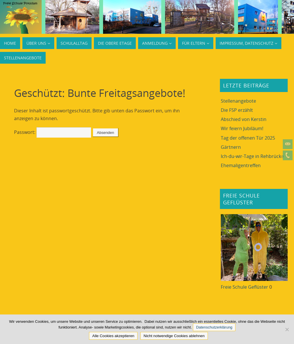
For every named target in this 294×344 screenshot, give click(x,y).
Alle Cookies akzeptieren (113, 336)
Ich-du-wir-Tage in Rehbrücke (252, 156)
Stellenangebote (238, 101)
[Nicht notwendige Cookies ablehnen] (287, 329)
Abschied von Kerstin (243, 119)
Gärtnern (231, 147)
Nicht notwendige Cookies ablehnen (174, 336)
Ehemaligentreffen (241, 165)
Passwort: (52, 132)
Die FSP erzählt (237, 110)
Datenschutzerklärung (214, 327)
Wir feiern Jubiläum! (242, 128)
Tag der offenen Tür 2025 (248, 138)
